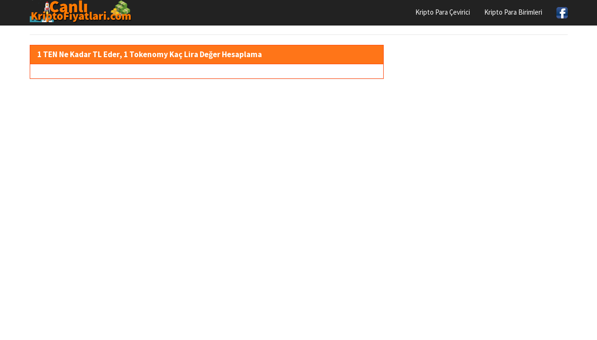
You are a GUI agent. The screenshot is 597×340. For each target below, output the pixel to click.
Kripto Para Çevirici (442, 12)
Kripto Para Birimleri (513, 12)
